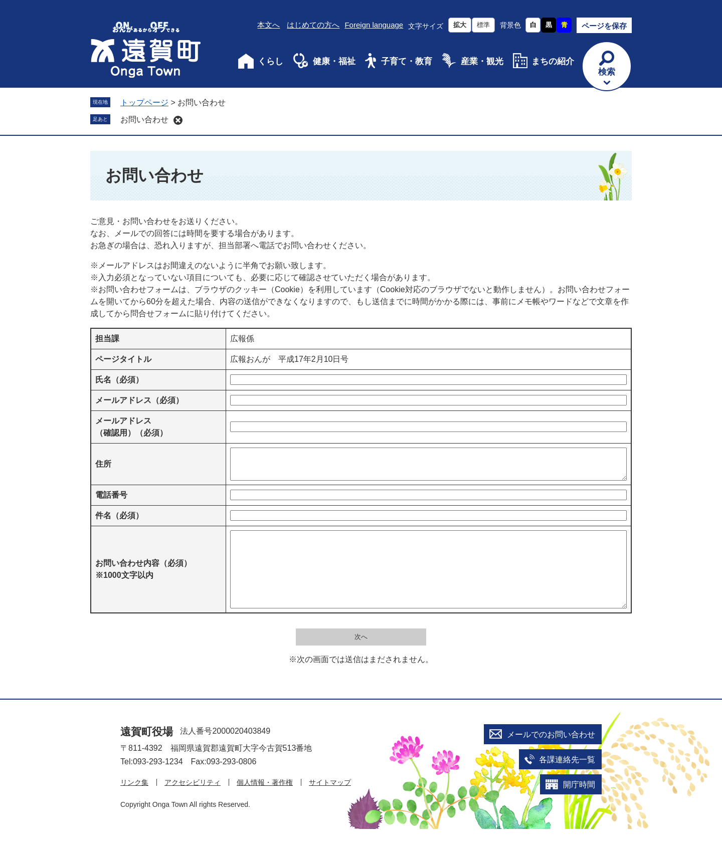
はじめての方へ (313, 25)
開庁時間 (579, 805)
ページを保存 (604, 26)
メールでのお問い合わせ (551, 755)
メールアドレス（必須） (139, 400)
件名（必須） (119, 521)
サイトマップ (330, 803)
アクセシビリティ (192, 803)
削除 (178, 120)
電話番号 (111, 501)
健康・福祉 (334, 61)
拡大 (459, 25)
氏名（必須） (119, 379)
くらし (270, 61)
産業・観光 (482, 61)
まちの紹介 (552, 61)
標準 (483, 25)
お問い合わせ (144, 119)
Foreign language (373, 25)
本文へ (268, 25)
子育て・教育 (406, 61)
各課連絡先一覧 (567, 780)
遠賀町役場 (146, 752)
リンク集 (134, 803)
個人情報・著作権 (265, 803)
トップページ (144, 102)
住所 (103, 467)
